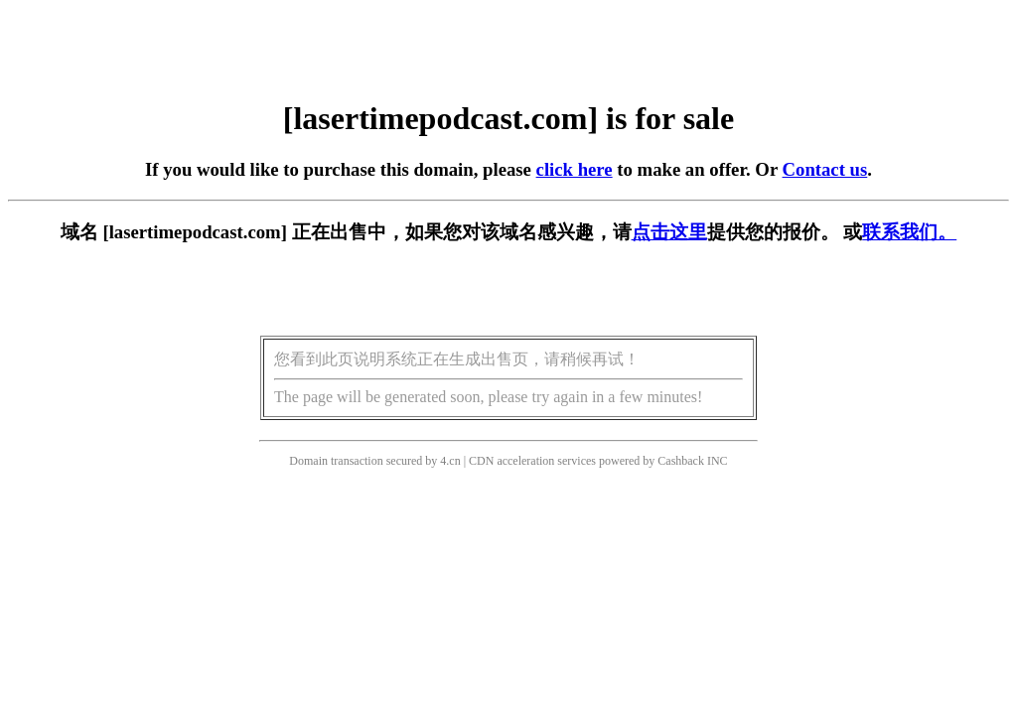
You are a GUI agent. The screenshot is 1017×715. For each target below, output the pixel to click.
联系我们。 (909, 231)
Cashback (680, 461)
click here (574, 169)
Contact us (825, 169)
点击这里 (669, 231)
